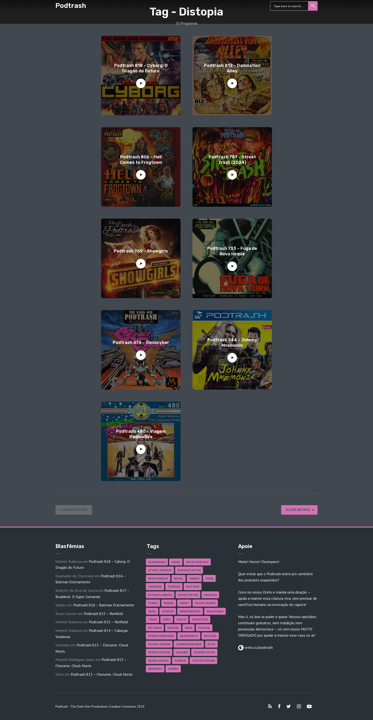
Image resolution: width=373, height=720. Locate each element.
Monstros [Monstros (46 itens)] (200, 619)
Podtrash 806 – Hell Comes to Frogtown (141, 159)
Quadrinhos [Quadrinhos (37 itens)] (189, 636)
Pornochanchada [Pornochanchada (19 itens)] (161, 636)
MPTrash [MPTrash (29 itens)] (155, 627)
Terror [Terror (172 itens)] (180, 660)
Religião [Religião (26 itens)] (210, 636)
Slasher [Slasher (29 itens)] (182, 652)
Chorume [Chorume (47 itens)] (155, 586)
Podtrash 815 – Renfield (103, 613)
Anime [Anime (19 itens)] (176, 562)
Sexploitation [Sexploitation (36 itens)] (159, 652)
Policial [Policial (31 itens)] (204, 627)
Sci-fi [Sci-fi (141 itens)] (211, 644)
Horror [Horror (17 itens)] (168, 611)
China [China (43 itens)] (209, 578)
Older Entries (297, 510)
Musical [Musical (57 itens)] (173, 627)
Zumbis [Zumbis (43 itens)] (173, 668)
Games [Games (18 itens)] (184, 603)
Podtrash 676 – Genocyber (141, 342)
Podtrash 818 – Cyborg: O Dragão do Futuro (141, 68)
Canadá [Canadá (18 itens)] (194, 578)
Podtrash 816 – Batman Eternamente (103, 605)
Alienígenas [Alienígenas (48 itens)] (157, 562)
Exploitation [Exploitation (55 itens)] (188, 595)
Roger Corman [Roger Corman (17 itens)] (159, 644)
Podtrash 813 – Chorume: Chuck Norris (102, 674)
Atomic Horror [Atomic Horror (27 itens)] (160, 570)
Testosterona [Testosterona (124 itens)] (203, 660)
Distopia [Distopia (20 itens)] (192, 586)
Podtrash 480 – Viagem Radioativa (141, 434)
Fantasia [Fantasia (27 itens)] (210, 595)
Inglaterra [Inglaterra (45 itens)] (214, 611)
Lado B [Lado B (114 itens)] (181, 619)
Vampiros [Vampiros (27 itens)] (155, 668)
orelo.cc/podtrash (258, 647)
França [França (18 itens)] (169, 603)
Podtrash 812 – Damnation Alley (232, 68)
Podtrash (70, 6)
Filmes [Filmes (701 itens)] (153, 603)
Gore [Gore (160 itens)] (152, 611)
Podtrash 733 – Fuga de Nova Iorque (232, 251)
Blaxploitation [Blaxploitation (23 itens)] (189, 570)
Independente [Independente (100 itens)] (190, 611)
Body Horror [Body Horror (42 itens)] (158, 578)
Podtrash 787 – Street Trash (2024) (232, 159)
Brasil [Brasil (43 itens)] (178, 578)
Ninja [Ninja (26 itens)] (188, 627)
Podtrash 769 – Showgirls (141, 251)
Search (313, 6)
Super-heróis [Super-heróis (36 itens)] (158, 660)
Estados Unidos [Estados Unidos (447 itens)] (160, 595)
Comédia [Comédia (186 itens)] (174, 586)
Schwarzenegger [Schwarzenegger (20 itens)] (188, 644)
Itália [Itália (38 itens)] (152, 619)
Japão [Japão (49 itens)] (167, 619)
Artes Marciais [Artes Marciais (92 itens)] (197, 562)
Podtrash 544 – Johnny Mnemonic (232, 342)
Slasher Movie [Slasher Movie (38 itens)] (204, 652)
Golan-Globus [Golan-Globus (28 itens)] (205, 603)
